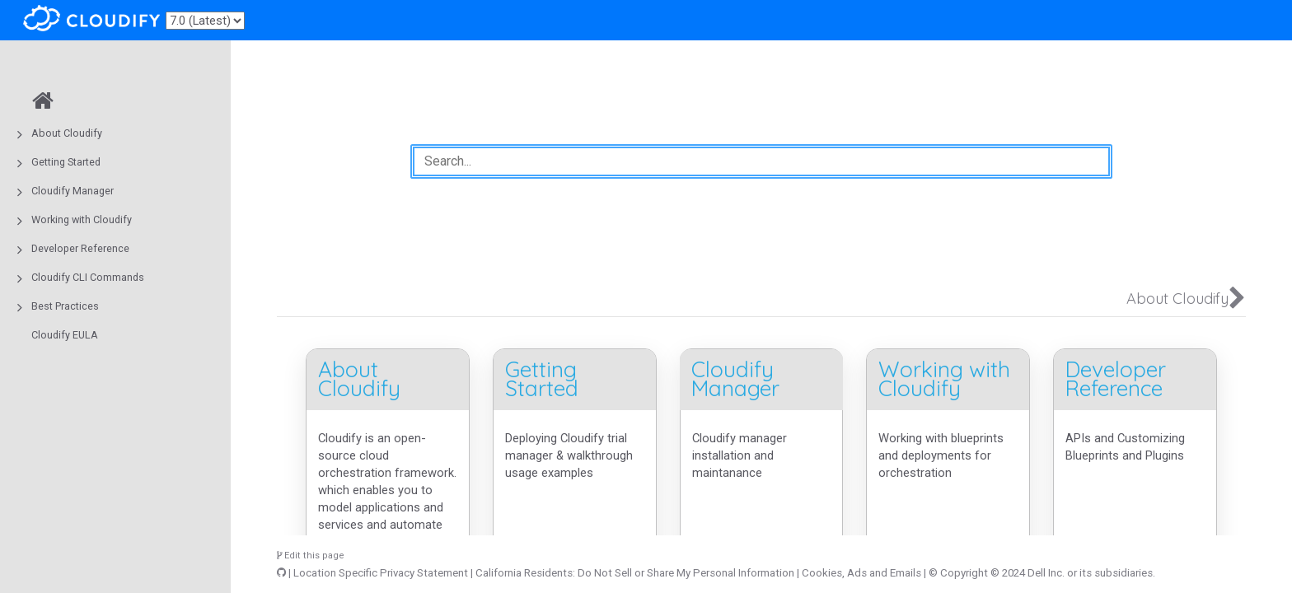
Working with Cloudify (81, 219)
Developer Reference (80, 248)
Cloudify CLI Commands (87, 277)
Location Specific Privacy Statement (380, 573)
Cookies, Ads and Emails (861, 573)
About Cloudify (66, 133)
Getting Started (66, 162)
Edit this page (310, 555)
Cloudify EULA (64, 335)
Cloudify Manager (72, 190)
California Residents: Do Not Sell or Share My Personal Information (634, 573)
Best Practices (65, 306)
